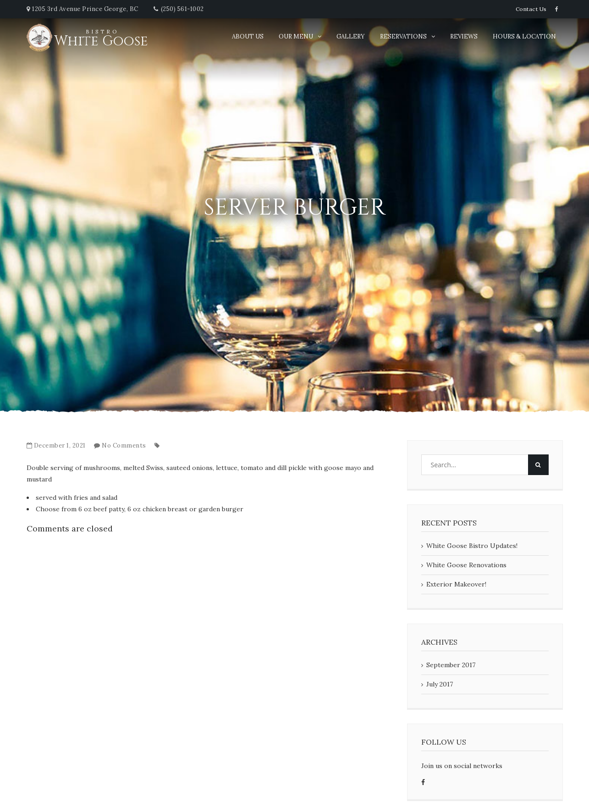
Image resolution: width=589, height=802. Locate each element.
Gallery (350, 36)
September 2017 (450, 665)
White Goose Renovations (466, 565)
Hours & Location (524, 36)
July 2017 (439, 684)
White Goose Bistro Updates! (471, 546)
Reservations (403, 36)
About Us (248, 36)
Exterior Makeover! (456, 584)
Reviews (464, 36)
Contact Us (531, 9)
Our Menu (296, 36)
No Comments (124, 445)
